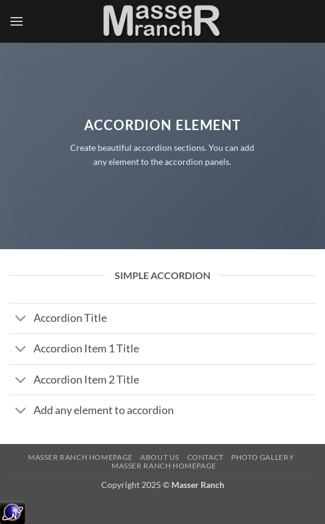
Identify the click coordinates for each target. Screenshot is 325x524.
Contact (205, 457)
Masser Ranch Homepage (80, 457)
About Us (159, 457)
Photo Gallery (262, 457)
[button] (16, 21)
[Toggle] (21, 320)
